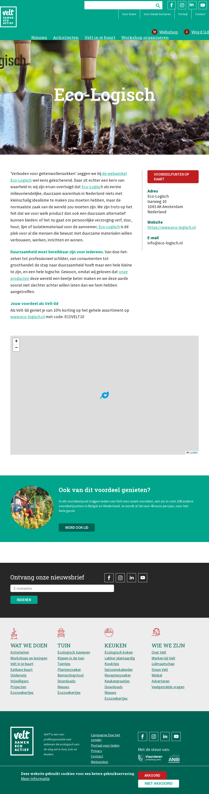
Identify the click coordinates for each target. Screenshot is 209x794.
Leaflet (191, 452)
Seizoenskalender (118, 669)
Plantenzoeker (69, 669)
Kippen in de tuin (70, 658)
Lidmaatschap (163, 663)
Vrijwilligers (19, 681)
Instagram (182, 5)
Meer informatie (35, 778)
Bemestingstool (70, 675)
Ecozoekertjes (21, 692)
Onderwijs (18, 675)
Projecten (18, 686)
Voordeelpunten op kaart (171, 176)
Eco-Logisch (109, 226)
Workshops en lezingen (28, 658)
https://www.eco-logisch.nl (171, 227)
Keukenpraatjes (117, 681)
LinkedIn (192, 5)
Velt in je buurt (99, 37)
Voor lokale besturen (157, 14)
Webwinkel (99, 761)
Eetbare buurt (21, 669)
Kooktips (111, 663)
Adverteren (160, 681)
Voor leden (129, 14)
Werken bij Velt (163, 658)
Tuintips (63, 663)
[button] (104, 395)
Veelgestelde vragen (168, 686)
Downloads (66, 681)
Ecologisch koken (118, 652)
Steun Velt (160, 669)
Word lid (200, 32)
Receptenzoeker (117, 675)
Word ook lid (76, 531)
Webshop (168, 32)
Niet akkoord (159, 783)
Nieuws (39, 37)
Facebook (172, 5)
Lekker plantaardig (119, 658)
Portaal (183, 14)
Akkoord (152, 775)
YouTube (203, 5)
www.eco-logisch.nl (27, 316)
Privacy (96, 750)
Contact (200, 14)
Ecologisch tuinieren (73, 652)
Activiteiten (66, 37)
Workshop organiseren (145, 37)
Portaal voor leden (105, 745)
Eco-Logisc (91, 186)
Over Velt (159, 652)
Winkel (157, 675)
